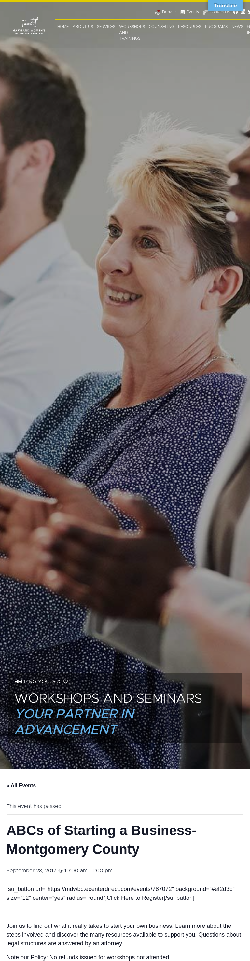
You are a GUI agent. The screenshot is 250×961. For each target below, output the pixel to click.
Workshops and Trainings (132, 32)
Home (63, 27)
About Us (83, 27)
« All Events (21, 785)
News (237, 27)
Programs (216, 27)
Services (106, 27)
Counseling (161, 27)
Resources (189, 27)
